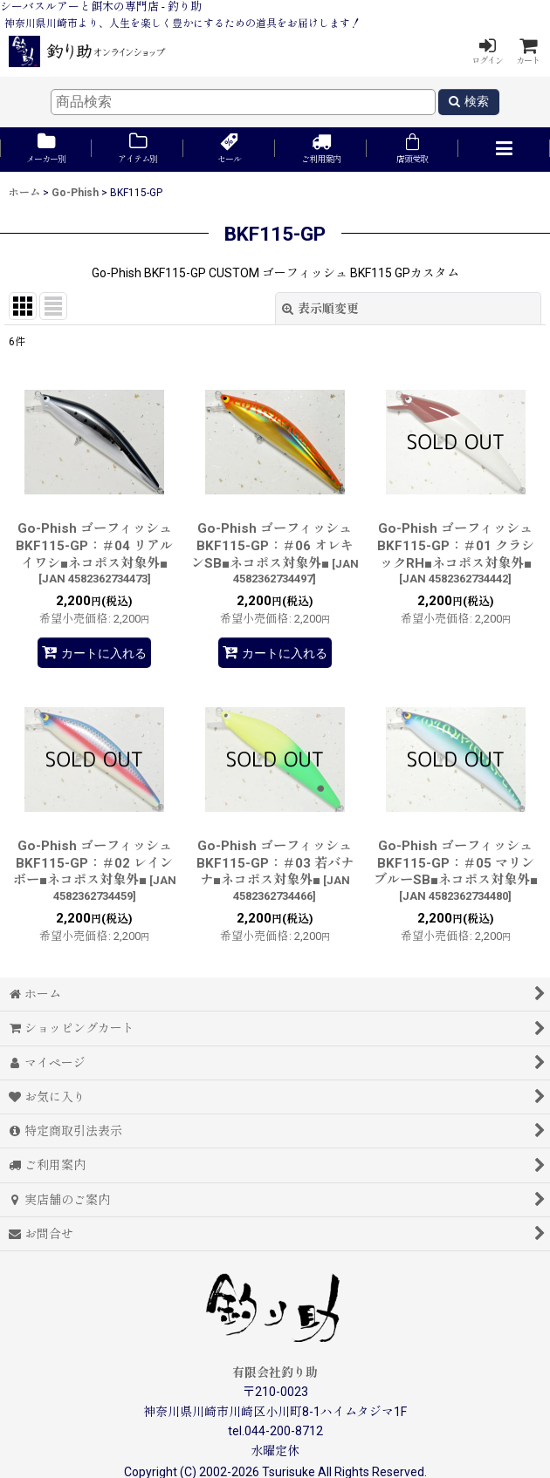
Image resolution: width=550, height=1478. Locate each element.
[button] (504, 149)
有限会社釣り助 (275, 1372)
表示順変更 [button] (320, 309)
